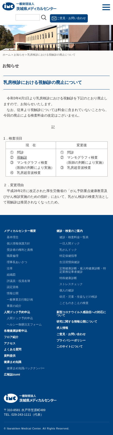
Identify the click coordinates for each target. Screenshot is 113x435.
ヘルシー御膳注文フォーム (24, 324)
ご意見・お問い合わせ (71, 18)
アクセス (10, 343)
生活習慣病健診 (69, 262)
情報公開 (12, 293)
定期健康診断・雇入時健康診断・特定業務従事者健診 (82, 270)
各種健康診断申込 (15, 330)
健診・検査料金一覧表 (74, 237)
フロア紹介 (11, 337)
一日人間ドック (69, 243)
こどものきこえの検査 (74, 303)
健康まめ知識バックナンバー (26, 368)
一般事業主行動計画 (20, 299)
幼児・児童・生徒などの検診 (78, 296)
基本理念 (12, 237)
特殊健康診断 (68, 278)
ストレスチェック (71, 284)
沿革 (10, 268)
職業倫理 (12, 256)
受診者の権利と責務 (20, 249)
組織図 (11, 274)
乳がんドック (68, 249)
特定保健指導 (68, 256)
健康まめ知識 (12, 362)
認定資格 (12, 287)
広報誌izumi (12, 374)
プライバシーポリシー (71, 340)
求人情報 (62, 328)
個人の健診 (66, 290)
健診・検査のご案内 (69, 231)
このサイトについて (69, 346)
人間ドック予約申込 (17, 312)
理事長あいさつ (17, 262)
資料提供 (10, 355)
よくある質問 (12, 349)
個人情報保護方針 (18, 243)
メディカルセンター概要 (20, 231)
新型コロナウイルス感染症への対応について (81, 313)
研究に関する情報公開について (76, 321)
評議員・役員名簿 (18, 281)
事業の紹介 (14, 306)
